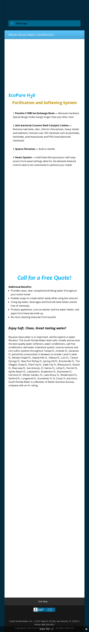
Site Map (42, 601)
